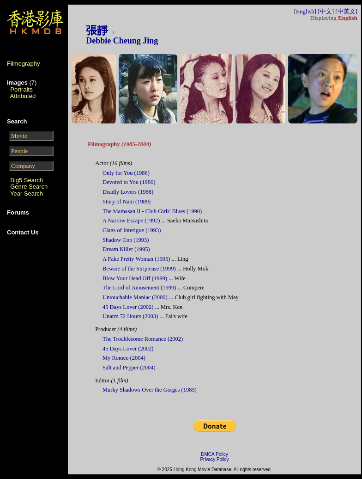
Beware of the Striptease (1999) (139, 268)
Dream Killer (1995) (126, 249)
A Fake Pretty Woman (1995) (136, 259)
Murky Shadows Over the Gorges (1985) (150, 390)
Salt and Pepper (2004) (129, 367)
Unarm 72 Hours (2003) (130, 316)
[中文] (326, 11)
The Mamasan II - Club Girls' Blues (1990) (152, 211)
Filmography (23, 63)
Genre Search (29, 186)
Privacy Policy (214, 459)
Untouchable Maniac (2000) (135, 297)
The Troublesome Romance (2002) (143, 339)
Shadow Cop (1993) (126, 240)
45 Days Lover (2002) (128, 307)
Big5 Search (26, 180)
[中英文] (346, 11)
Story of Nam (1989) (127, 201)
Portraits (21, 89)
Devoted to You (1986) (129, 182)
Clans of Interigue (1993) (132, 230)
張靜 (97, 31)
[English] (305, 11)
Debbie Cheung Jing (122, 40)
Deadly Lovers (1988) (128, 192)
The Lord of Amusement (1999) (139, 287)
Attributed (23, 95)
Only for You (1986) (126, 173)
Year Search (26, 193)
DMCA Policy (214, 454)
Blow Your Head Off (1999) (135, 278)
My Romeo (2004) (124, 358)
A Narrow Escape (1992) (131, 220)
